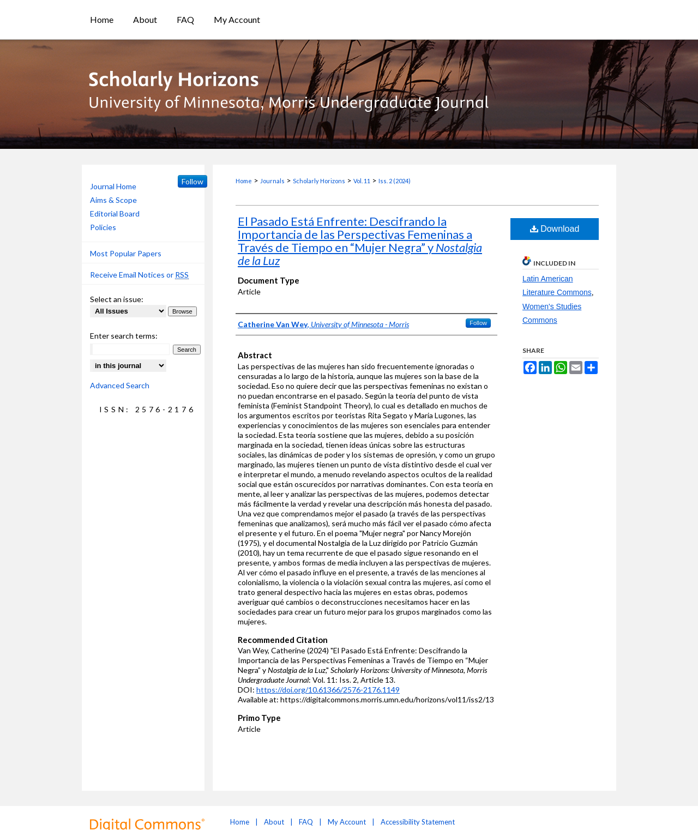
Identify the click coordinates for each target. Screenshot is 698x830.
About (274, 821)
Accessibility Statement (418, 821)
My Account (347, 821)
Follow (478, 323)
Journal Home (113, 186)
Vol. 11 (361, 180)
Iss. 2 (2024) (394, 180)
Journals (272, 180)
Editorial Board (115, 213)
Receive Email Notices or (139, 275)
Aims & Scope (113, 200)
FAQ (306, 821)
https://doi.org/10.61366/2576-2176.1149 (328, 689)
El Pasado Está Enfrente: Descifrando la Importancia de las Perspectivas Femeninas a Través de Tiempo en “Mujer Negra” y (360, 241)
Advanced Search (119, 385)
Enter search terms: (124, 335)
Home (244, 180)
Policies (103, 227)
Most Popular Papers (125, 253)
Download (555, 228)
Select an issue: (116, 299)
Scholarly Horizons (319, 180)
